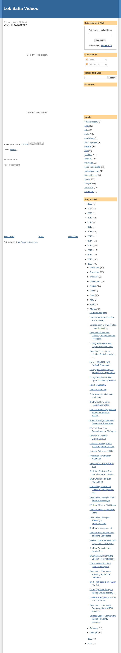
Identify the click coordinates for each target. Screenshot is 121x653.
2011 (90, 254)
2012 (90, 250)
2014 (90, 241)
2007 (90, 643)
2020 (90, 213)
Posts (90, 60)
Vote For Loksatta (98, 385)
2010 (90, 259)
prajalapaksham (91, 171)
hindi (86, 150)
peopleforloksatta (92, 167)
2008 (90, 639)
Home (41, 236)
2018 (90, 222)
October (94, 277)
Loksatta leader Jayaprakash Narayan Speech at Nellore (103, 412)
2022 (90, 208)
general (87, 146)
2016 (90, 231)
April (92, 304)
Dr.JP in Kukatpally (15, 24)
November (95, 272)
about (87, 126)
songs (87, 179)
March (93, 309)
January (94, 633)
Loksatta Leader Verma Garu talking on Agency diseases (103, 619)
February (94, 628)
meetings (88, 163)
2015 (90, 236)
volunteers (89, 191)
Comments (92, 64)
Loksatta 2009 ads (98, 389)
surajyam (88, 183)
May (92, 300)
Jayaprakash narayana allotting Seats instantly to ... (102, 354)
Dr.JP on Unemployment (101, 528)
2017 (90, 227)
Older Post (73, 236)
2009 (90, 264)
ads (86, 130)
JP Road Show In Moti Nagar (103, 505)
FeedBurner (106, 45)
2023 (90, 204)
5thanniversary (91, 122)
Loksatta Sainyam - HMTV (102, 451)
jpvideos (13, 150)
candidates (89, 138)
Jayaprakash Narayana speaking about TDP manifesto (100, 574)
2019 (90, 218)
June (92, 295)
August (93, 286)
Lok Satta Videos (21, 8)
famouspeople (90, 142)
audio (86, 134)
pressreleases (90, 175)
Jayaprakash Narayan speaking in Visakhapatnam (99, 520)
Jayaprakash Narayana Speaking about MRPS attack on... (101, 608)
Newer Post (9, 236)
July (92, 290)
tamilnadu (88, 187)
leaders (87, 159)
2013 (90, 245)
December (95, 267)
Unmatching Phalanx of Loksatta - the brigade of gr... (102, 489)
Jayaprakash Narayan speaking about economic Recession (102, 335)
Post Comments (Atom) (26, 242)
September (95, 281)
